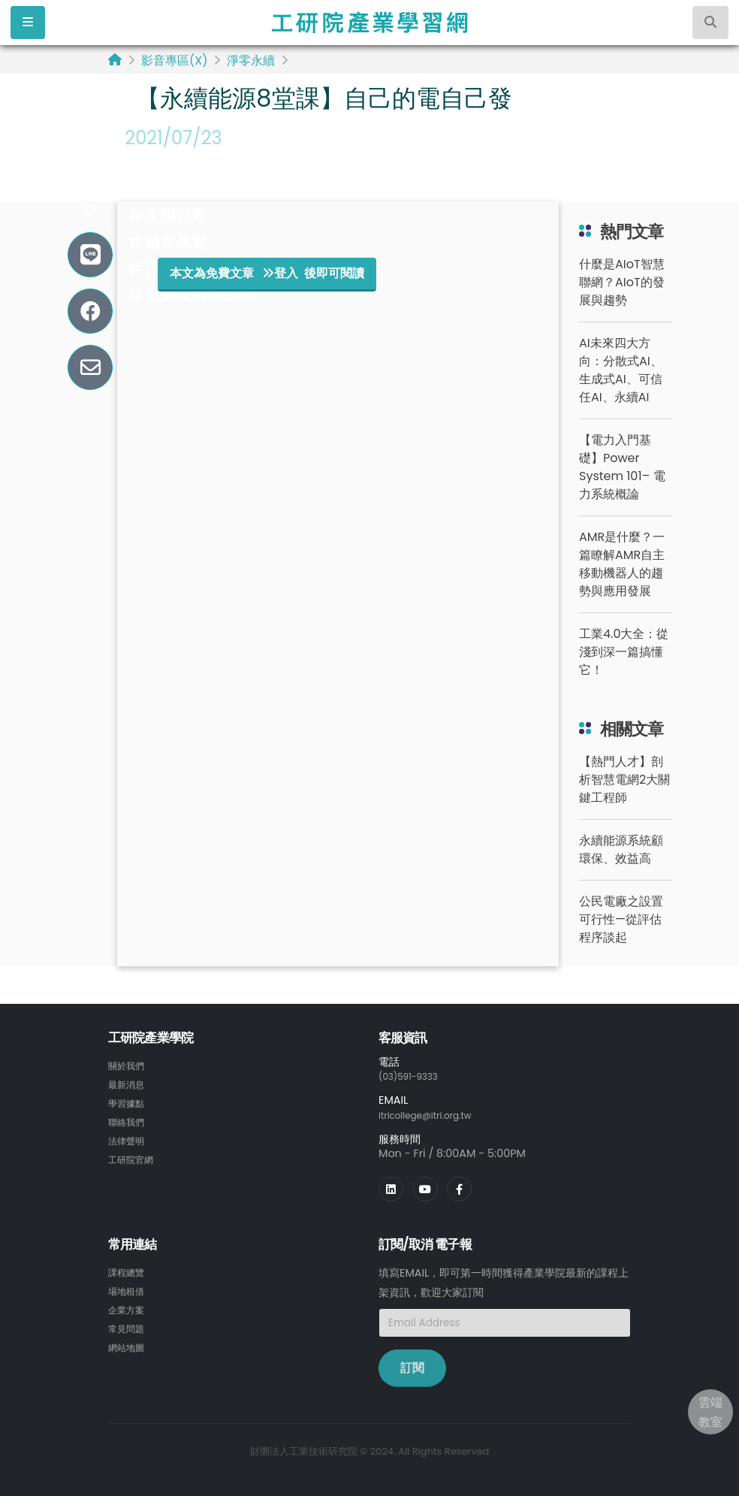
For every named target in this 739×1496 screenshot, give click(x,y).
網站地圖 (129, 1342)
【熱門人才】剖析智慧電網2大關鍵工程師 (624, 779)
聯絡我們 (129, 1119)
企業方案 (129, 1306)
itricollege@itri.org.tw (435, 1114)
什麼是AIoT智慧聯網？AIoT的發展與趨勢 (622, 282)
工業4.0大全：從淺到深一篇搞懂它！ (623, 651)
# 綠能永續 (166, 189)
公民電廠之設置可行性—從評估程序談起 (621, 919)
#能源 (150, 163)
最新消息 (129, 1083)
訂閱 (412, 1366)
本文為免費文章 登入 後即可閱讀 (267, 273)
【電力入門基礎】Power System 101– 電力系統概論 (622, 467)
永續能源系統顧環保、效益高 (621, 849)
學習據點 (129, 1101)
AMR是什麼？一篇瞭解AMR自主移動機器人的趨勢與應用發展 (622, 564)
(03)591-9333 (415, 1075)
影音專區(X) (174, 60)
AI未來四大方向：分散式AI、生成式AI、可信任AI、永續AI (620, 370)
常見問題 (129, 1324)
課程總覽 (129, 1270)
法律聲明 (129, 1137)
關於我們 (129, 1065)
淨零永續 (251, 60)
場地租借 (129, 1288)
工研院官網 (134, 1155)
